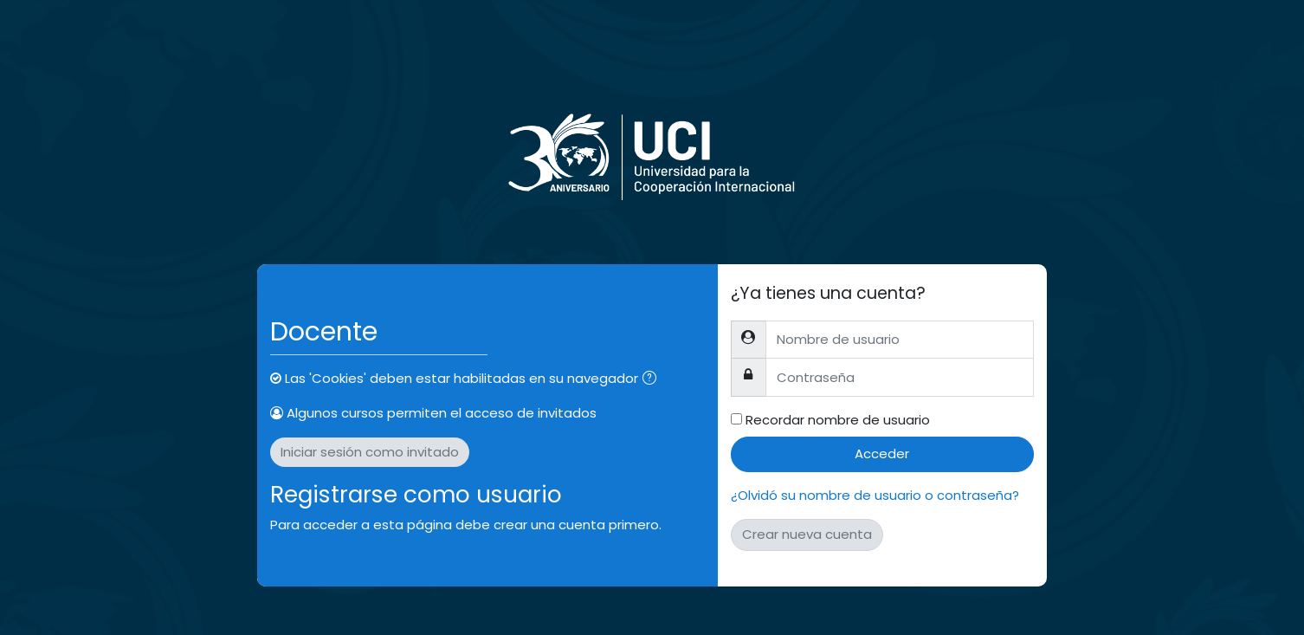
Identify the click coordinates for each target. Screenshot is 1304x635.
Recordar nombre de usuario (838, 420)
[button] (653, 380)
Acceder (882, 453)
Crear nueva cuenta (807, 534)
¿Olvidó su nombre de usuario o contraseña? (875, 495)
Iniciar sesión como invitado (370, 452)
